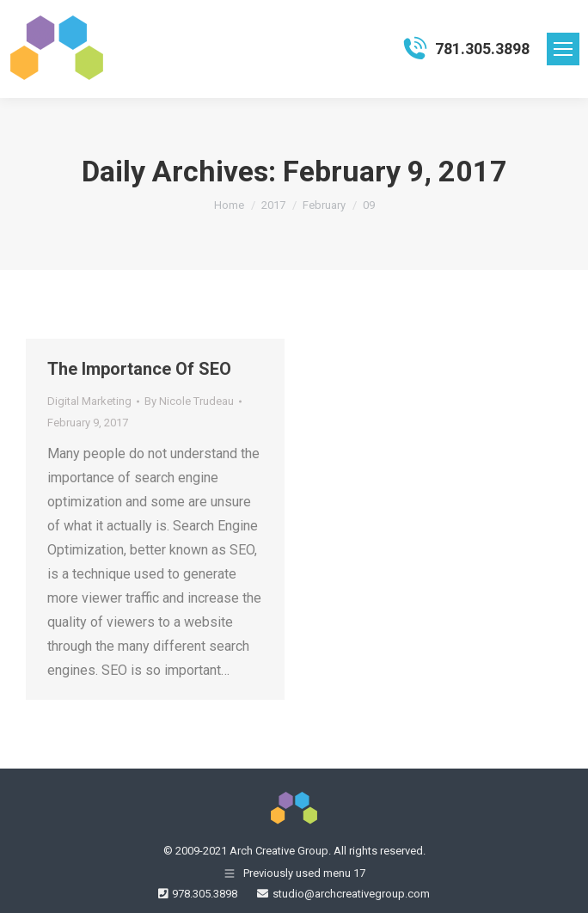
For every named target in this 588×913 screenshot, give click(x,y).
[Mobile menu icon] (563, 49)
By (189, 401)
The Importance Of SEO (139, 368)
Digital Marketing (89, 401)
